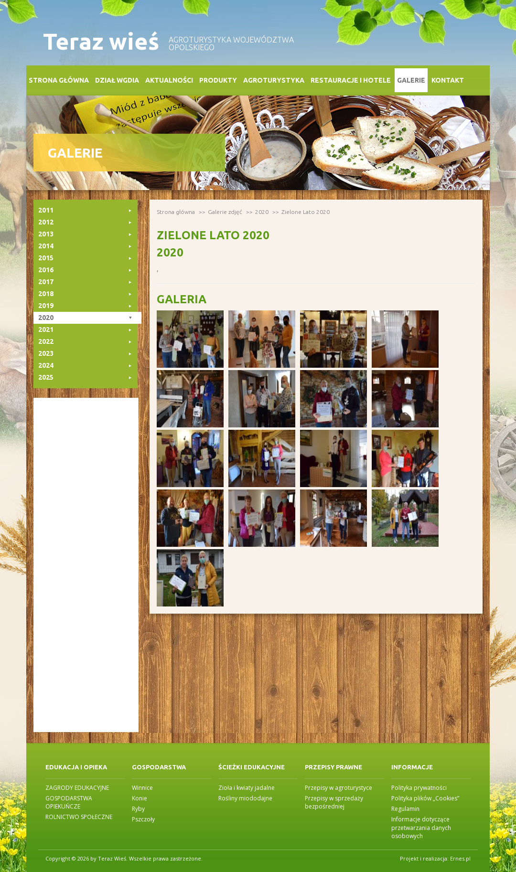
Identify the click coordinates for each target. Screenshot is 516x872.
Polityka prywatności (419, 788)
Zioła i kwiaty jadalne (246, 788)
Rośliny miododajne (245, 798)
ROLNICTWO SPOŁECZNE (78, 817)
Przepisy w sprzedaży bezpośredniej (334, 802)
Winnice (142, 788)
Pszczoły (143, 819)
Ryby (138, 809)
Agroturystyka (273, 80)
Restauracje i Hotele (351, 80)
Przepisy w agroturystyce (338, 788)
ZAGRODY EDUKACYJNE (77, 788)
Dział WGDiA (117, 80)
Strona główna (59, 80)
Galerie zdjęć (225, 212)
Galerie (411, 80)
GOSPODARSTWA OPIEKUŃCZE (68, 802)
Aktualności (169, 80)
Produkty (218, 80)
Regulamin (405, 809)
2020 (262, 212)
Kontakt (447, 80)
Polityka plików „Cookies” (425, 798)
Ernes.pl (460, 858)
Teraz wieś (101, 41)
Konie (139, 798)
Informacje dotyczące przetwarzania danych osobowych (421, 827)
